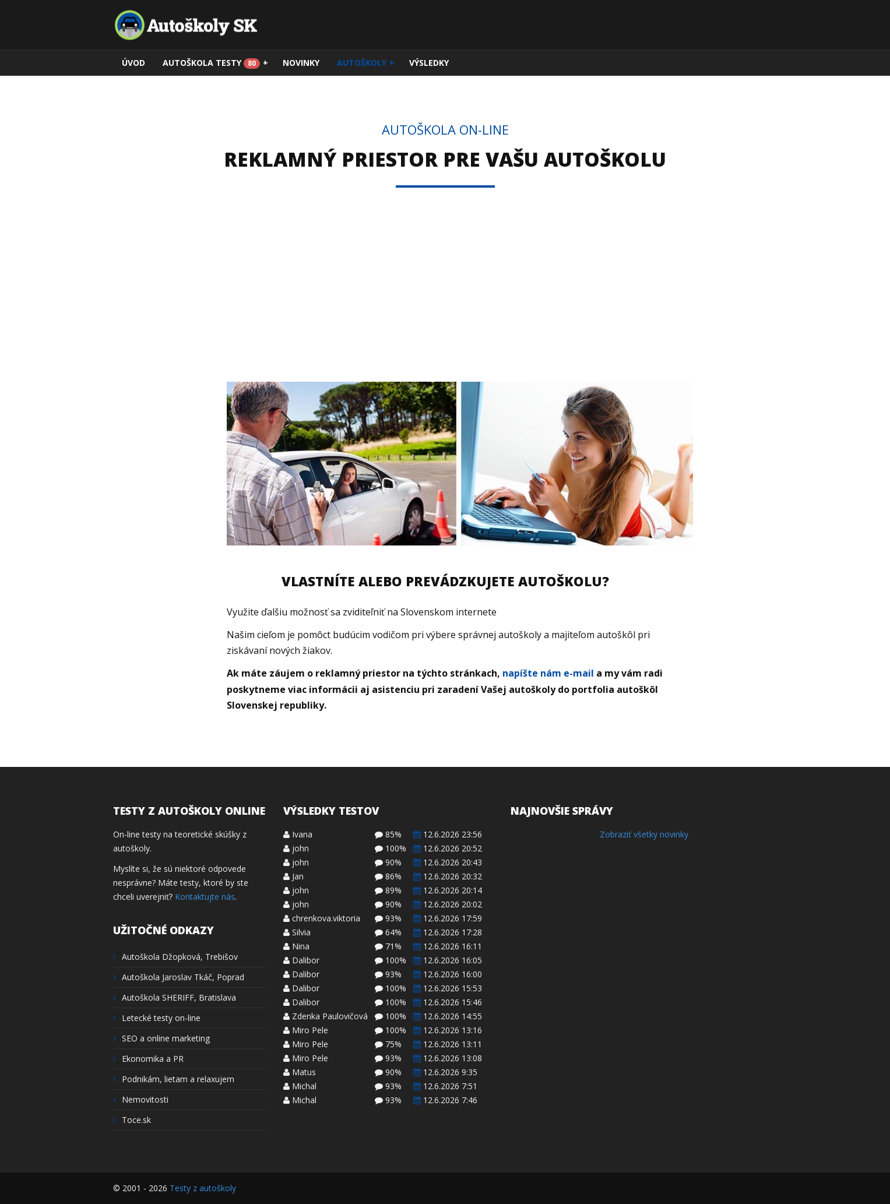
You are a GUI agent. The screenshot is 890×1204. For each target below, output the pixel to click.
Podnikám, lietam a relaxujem (173, 1079)
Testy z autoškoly (203, 1188)
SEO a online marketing (161, 1038)
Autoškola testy (215, 63)
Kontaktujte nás (205, 896)
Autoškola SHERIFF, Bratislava (174, 997)
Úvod (133, 62)
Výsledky (429, 62)
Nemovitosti (140, 1099)
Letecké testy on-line (156, 1017)
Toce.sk (132, 1119)
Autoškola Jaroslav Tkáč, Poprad (178, 977)
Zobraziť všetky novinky (644, 834)
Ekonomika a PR (148, 1058)
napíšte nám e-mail (548, 673)
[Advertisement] (445, 294)
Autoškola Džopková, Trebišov (175, 956)
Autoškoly (366, 63)
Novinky (301, 62)
